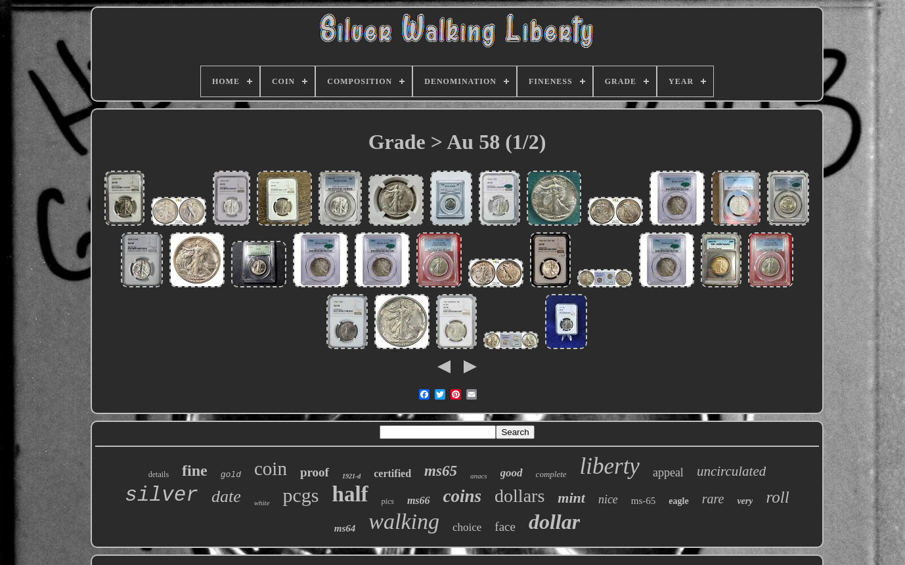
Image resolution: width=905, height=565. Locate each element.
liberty (610, 466)
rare (713, 499)
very (745, 501)
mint (571, 498)
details (158, 474)
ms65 (440, 471)
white (262, 503)
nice (608, 499)
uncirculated (731, 471)
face (505, 527)
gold (231, 475)
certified (392, 473)
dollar (554, 522)
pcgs (301, 495)
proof (314, 472)
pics (388, 501)
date (226, 496)
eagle (678, 501)
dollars (519, 496)
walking (403, 521)
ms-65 (643, 500)
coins (462, 496)
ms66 (418, 500)
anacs (478, 476)
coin (270, 468)
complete (551, 474)
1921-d (351, 476)
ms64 (345, 528)
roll (777, 497)
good (511, 473)
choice (467, 527)
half (350, 494)
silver (161, 495)
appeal (668, 472)
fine (195, 470)
